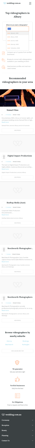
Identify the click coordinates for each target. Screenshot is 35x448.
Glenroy (9, 341)
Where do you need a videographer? (17, 25)
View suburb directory (17, 351)
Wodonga (26, 341)
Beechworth (9, 345)
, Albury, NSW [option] (12, 37)
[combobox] (17, 28)
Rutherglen (25, 345)
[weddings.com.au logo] (12, 3)
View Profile (17, 130)
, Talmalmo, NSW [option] (13, 48)
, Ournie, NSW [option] (12, 40)
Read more (5, 122)
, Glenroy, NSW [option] (13, 44)
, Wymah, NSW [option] (12, 33)
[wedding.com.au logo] (11, 416)
